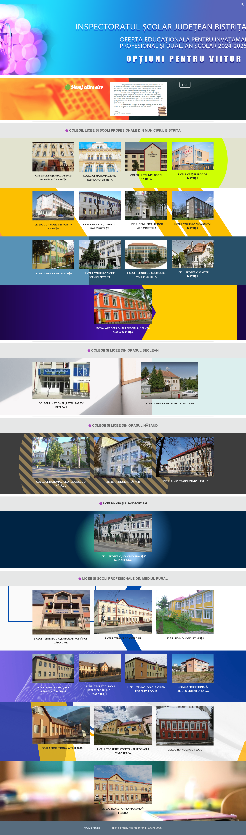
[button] (242, 4)
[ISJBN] (185, 85)
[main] (84, 87)
